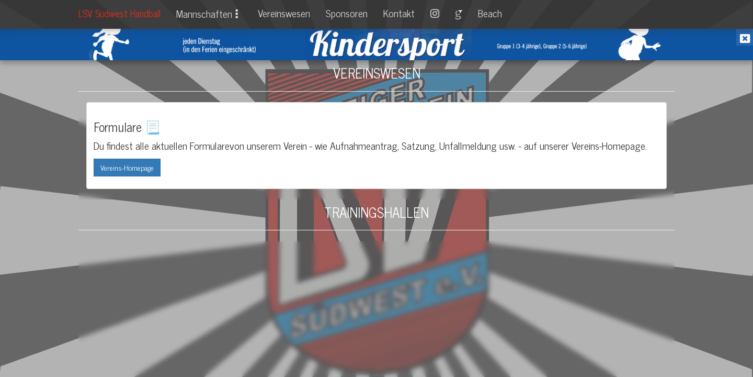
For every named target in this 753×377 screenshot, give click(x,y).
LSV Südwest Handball (119, 13)
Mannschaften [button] (209, 13)
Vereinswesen (284, 13)
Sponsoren (347, 13)
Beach (490, 13)
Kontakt (399, 13)
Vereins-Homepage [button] (127, 167)
